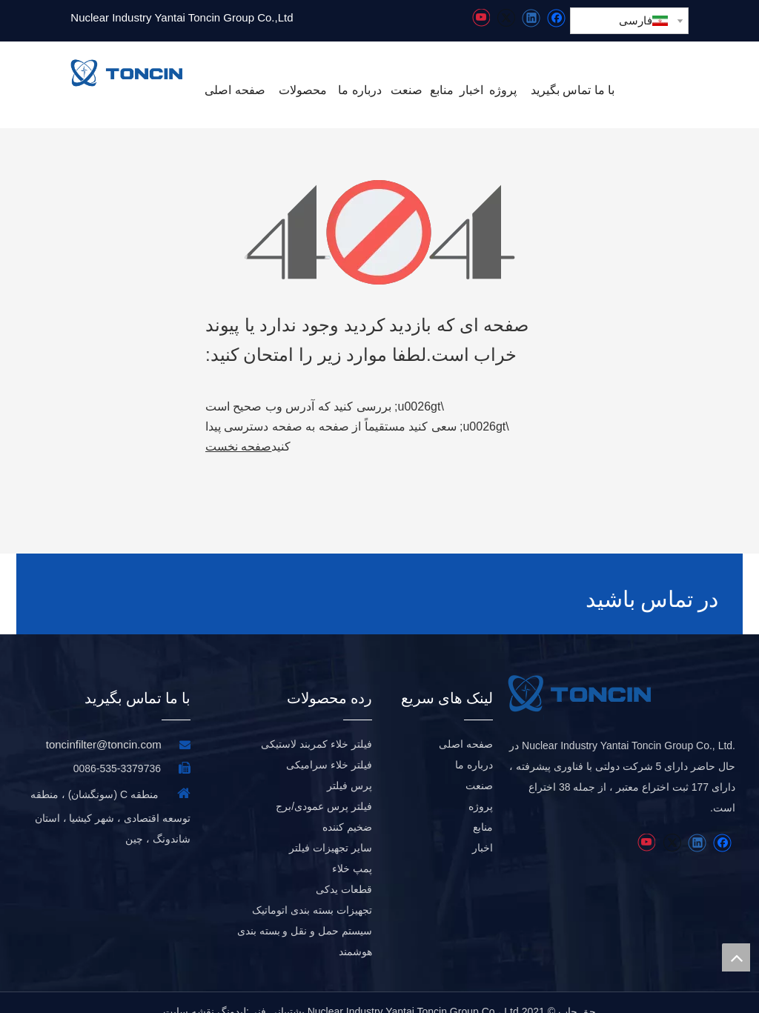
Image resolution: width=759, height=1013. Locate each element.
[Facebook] (556, 18)
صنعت (479, 768)
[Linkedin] (531, 18)
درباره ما (474, 747)
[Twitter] (506, 18)
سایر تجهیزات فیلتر (330, 830)
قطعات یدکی (344, 871)
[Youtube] (480, 18)
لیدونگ (231, 994)
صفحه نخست (238, 446)
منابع (483, 809)
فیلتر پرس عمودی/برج (324, 788)
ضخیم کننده (347, 809)
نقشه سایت (188, 994)
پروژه (480, 788)
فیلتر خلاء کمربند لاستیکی (316, 726)
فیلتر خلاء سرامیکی (329, 747)
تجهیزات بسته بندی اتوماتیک (312, 892)
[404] (380, 232)
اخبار (482, 830)
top (736, 957)
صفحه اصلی (466, 726)
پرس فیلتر (349, 768)
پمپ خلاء (352, 851)
